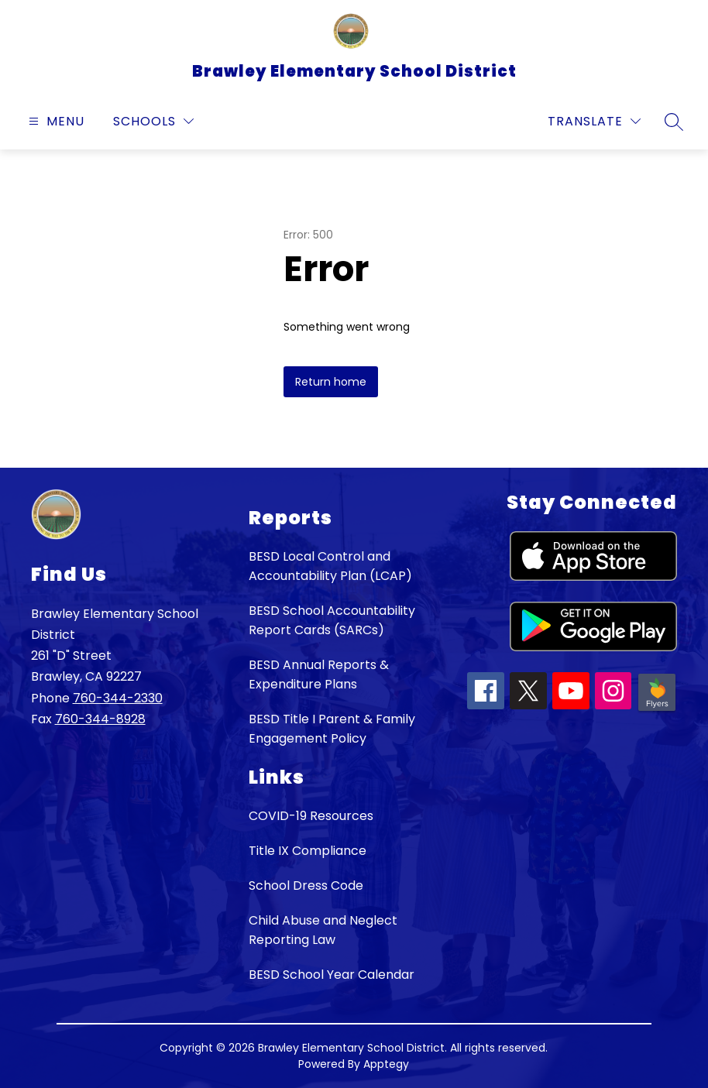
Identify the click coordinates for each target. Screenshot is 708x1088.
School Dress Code (306, 885)
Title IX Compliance (307, 851)
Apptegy (386, 1064)
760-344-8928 (100, 719)
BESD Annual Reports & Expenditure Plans (319, 674)
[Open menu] (54, 121)
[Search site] (674, 121)
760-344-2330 (118, 698)
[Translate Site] (594, 121)
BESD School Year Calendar (331, 974)
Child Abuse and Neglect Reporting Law (323, 930)
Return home (330, 382)
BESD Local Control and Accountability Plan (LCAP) (330, 566)
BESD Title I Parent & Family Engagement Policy (332, 728)
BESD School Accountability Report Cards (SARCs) (332, 620)
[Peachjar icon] (657, 710)
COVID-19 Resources (311, 816)
